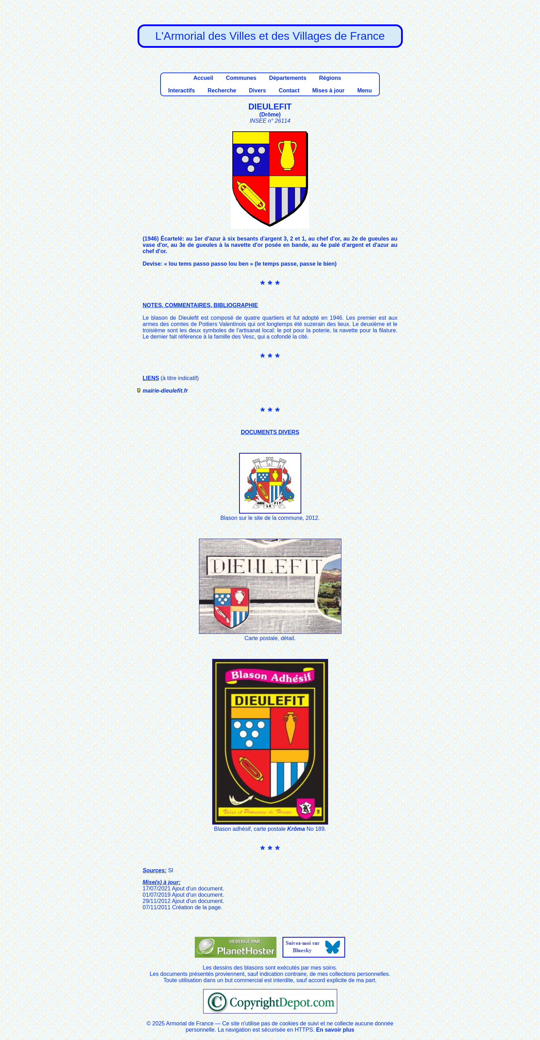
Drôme (270, 114)
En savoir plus (335, 1030)
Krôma (296, 829)
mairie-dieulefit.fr (165, 391)
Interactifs (181, 90)
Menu (364, 90)
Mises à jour (328, 90)
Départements (287, 78)
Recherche (222, 90)
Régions (330, 78)
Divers (257, 90)
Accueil (203, 78)
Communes (241, 78)
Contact (289, 90)
